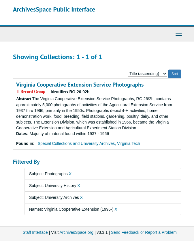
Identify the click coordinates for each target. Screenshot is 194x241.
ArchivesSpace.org (76, 232)
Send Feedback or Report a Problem (144, 232)
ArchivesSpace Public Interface (54, 9)
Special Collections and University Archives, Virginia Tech (89, 143)
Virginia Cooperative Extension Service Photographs (80, 84)
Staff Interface (35, 232)
